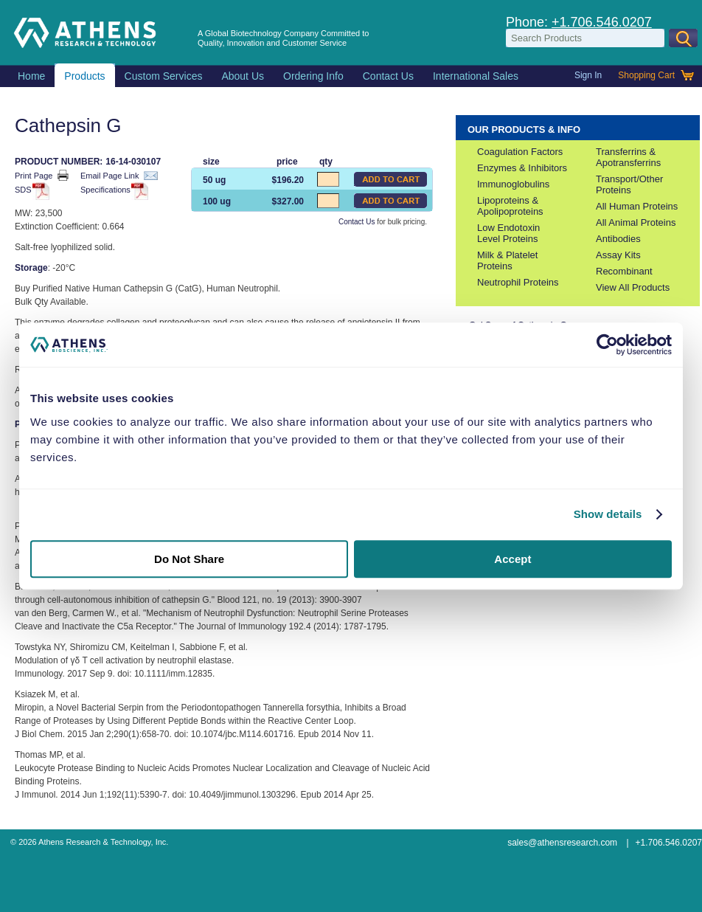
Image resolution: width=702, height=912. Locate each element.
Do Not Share (189, 559)
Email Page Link (119, 175)
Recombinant (624, 271)
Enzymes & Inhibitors (522, 167)
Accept (512, 559)
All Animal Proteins (635, 222)
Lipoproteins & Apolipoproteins (510, 206)
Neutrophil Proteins (518, 282)
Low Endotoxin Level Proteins (508, 233)
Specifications (112, 190)
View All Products (633, 287)
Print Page (42, 175)
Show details (608, 514)
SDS (30, 190)
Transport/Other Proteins (629, 184)
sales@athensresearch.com (562, 842)
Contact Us (356, 222)
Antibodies (618, 238)
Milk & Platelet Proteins (507, 260)
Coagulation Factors (520, 151)
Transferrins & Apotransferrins (628, 157)
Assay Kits (618, 254)
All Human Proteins (637, 206)
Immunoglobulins (513, 184)
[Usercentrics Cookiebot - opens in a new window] (607, 345)
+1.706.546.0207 (602, 22)
